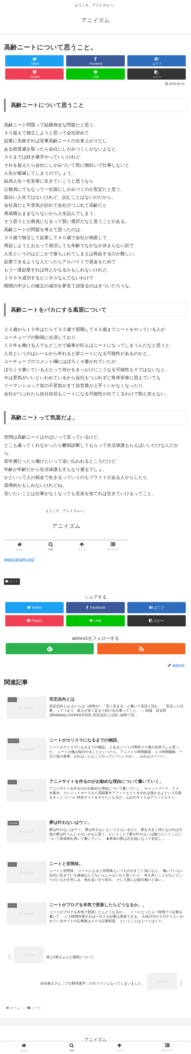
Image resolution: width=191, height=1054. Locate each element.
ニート (11, 581)
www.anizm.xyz (19, 559)
